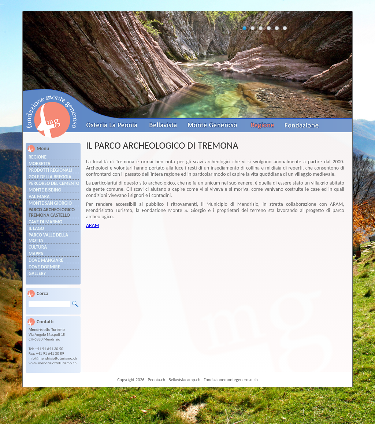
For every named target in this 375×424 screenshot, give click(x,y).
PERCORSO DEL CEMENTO (54, 183)
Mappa (36, 253)
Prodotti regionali (50, 170)
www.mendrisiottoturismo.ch (53, 363)
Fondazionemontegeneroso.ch (231, 379)
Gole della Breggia (50, 176)
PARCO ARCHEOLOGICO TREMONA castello (52, 212)
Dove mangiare (46, 260)
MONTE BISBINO (45, 190)
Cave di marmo (45, 221)
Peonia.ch (156, 379)
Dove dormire (44, 266)
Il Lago (36, 228)
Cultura (38, 247)
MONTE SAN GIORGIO (50, 203)
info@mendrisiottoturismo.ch (53, 358)
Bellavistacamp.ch (184, 379)
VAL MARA (39, 196)
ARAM (92, 225)
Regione (38, 157)
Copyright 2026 (130, 379)
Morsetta (40, 163)
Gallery (37, 273)
